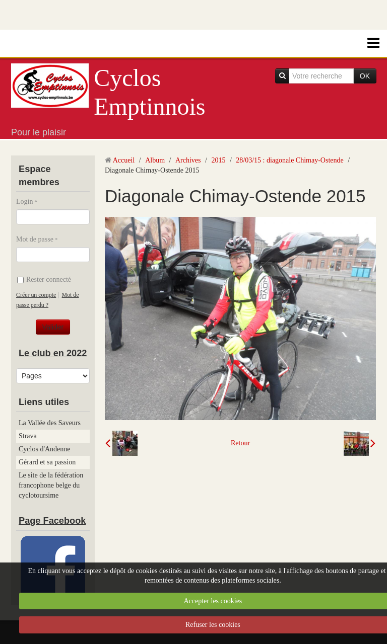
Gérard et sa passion (47, 462)
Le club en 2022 (53, 353)
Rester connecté (44, 279)
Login (24, 201)
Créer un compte (36, 294)
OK (365, 76)
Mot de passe (34, 239)
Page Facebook (52, 521)
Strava (28, 436)
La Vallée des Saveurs (50, 423)
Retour (240, 443)
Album (155, 160)
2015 (218, 160)
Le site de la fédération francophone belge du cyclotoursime (51, 485)
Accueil (124, 160)
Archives (188, 160)
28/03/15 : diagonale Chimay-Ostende (289, 160)
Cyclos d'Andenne (44, 449)
